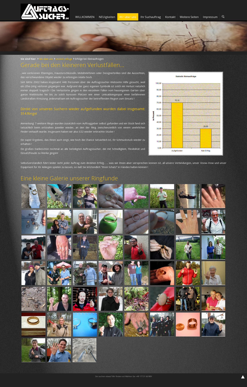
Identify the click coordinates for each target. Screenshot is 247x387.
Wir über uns (46, 58)
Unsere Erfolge (64, 58)
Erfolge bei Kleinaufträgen (89, 58)
